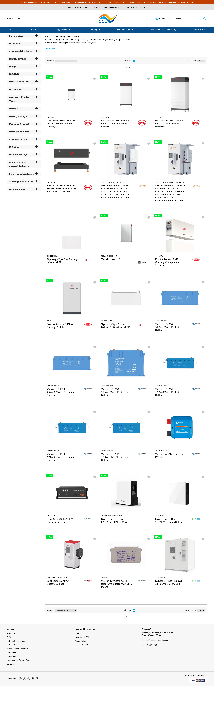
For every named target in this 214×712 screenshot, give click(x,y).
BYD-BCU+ (51, 208)
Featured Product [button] (23, 150)
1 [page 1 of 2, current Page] (123, 93)
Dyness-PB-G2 (160, 542)
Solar (32, 30)
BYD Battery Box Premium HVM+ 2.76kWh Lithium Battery (115, 149)
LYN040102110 (161, 477)
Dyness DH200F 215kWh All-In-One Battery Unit (169, 608)
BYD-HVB (158, 143)
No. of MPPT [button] (23, 115)
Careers (10, 690)
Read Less (50, 75)
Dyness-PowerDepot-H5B (111, 542)
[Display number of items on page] (201, 87)
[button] (204, 18)
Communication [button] (23, 165)
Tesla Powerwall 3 (110, 285)
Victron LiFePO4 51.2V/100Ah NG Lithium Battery (168, 353)
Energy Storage (61, 30)
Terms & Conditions (83, 671)
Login (19, 18)
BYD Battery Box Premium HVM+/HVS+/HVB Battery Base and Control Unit (61, 214)
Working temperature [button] (23, 207)
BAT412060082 (107, 604)
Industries (11, 682)
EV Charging (92, 30)
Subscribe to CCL (82, 663)
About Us (11, 659)
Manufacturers (199, 30)
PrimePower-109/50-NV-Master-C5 (169, 208)
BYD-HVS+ (51, 143)
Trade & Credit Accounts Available (107, 7)
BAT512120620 (53, 477)
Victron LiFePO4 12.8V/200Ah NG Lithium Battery (60, 483)
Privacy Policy (80, 667)
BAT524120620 (53, 412)
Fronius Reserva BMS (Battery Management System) (167, 288)
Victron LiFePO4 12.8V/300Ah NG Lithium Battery (168, 418)
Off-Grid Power (123, 30)
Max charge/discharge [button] (23, 200)
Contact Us (12, 679)
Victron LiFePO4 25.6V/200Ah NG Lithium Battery (60, 418)
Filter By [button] (13, 41)
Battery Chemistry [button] (23, 157)
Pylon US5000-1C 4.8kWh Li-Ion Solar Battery (62, 547)
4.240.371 (159, 282)
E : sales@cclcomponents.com (155, 666)
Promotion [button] (23, 69)
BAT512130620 (161, 412)
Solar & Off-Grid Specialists (78, 7)
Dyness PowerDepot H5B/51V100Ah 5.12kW (114, 547)
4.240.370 (50, 347)
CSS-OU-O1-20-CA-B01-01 (57, 604)
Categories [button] (23, 46)
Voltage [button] (23, 134)
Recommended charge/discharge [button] (23, 190)
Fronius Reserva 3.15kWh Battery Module (60, 352)
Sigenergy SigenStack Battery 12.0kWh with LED (115, 352)
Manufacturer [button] (23, 62)
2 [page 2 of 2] (126, 93)
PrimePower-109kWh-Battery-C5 (115, 208)
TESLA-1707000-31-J (109, 282)
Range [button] (23, 92)
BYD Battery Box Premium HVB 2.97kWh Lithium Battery (169, 149)
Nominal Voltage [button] (23, 180)
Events (78, 659)
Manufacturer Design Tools (18, 686)
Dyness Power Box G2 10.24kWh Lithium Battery (169, 547)
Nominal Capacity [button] (23, 215)
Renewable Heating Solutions (161, 30)
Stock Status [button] (23, 54)
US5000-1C (51, 542)
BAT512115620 (107, 477)
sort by (50, 87)
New (10, 30)
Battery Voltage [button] (23, 142)
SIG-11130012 (52, 282)
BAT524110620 (107, 412)
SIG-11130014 (106, 347)
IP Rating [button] (23, 173)
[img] (20, 705)
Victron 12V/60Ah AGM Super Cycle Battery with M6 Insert (116, 609)
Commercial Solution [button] (23, 77)
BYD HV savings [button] (23, 85)
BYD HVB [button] (23, 100)
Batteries (29, 35)
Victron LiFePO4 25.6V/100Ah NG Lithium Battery (114, 418)
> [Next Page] (129, 93)
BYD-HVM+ (105, 143)
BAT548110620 (161, 347)
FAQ (9, 663)
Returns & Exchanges (16, 667)
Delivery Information (15, 671)
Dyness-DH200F (161, 604)
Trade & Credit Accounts (17, 675)
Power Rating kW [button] (23, 107)
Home (9, 35)
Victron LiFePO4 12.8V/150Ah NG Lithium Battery (114, 483)
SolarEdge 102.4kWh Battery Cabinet (58, 608)
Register (10, 18)
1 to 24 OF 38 (189, 87)
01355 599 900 (149, 671)
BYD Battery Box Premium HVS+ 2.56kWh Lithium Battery (61, 149)
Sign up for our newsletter (136, 7)
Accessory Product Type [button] (23, 125)
